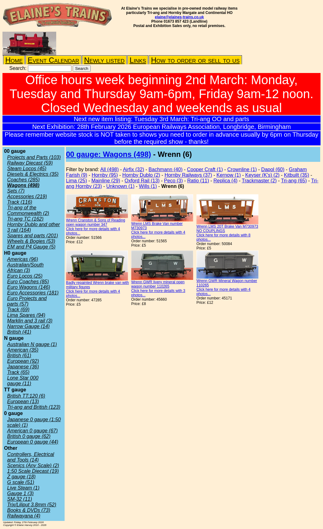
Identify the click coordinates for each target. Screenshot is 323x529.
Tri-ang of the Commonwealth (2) (28, 210)
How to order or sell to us (195, 60)
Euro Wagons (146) (28, 287)
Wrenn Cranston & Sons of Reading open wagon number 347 (95, 222)
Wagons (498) (23, 185)
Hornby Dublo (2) (141, 175)
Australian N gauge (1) (32, 344)
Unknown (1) (120, 186)
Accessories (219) (27, 196)
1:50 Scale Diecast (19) (33, 471)
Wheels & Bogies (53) (31, 241)
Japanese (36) (23, 366)
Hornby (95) (105, 175)
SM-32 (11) (19, 499)
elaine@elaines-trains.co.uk (179, 17)
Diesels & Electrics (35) (32, 174)
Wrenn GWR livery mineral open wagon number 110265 (157, 284)
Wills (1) (148, 186)
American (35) (22, 350)
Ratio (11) (198, 180)
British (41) (19, 332)
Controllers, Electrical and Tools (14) (30, 457)
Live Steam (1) (23, 487)
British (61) (19, 355)
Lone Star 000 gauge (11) (23, 380)
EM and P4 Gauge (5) (31, 246)
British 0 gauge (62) (29, 436)
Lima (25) (76, 180)
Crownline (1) (242, 169)
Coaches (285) (23, 179)
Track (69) (18, 309)
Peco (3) (173, 180)
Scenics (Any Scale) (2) (33, 465)
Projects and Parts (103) (34, 157)
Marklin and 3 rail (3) (29, 320)
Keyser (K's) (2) (262, 175)
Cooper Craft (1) (205, 169)
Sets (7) (16, 191)
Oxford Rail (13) (142, 180)
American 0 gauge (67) (32, 430)
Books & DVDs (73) (28, 510)
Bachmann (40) (165, 169)
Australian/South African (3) (25, 267)
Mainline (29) (105, 180)
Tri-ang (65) (294, 180)
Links (138, 60)
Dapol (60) (272, 169)
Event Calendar (53, 60)
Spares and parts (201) (32, 235)
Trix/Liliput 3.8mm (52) (31, 504)
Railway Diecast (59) (30, 163)
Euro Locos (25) (25, 276)
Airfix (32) (133, 169)
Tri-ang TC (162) (25, 218)
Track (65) (18, 372)
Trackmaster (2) (259, 180)
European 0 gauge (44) (32, 442)
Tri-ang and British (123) (33, 407)
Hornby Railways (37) (188, 175)
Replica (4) (225, 180)
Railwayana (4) (23, 515)
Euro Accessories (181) (33, 292)
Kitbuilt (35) (296, 175)
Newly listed (104, 60)
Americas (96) (22, 259)
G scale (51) (20, 482)
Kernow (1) (228, 175)
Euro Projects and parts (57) (27, 301)
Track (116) (19, 202)
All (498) (109, 169)
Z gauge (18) (21, 476)
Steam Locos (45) (26, 168)
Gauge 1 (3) (20, 493)
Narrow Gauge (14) (28, 326)
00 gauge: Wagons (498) (108, 154)
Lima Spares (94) (26, 315)
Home (14, 60)
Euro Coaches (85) (28, 281)
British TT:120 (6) (26, 396)
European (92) (23, 361)
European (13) (23, 401)
